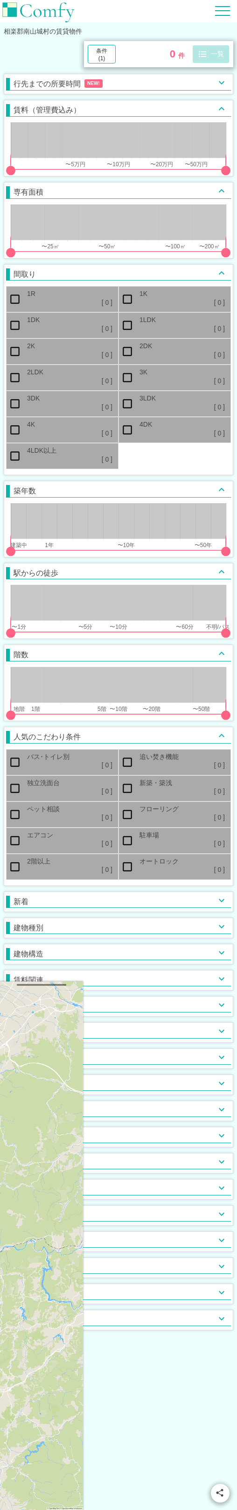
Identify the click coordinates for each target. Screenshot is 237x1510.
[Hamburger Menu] (222, 10)
